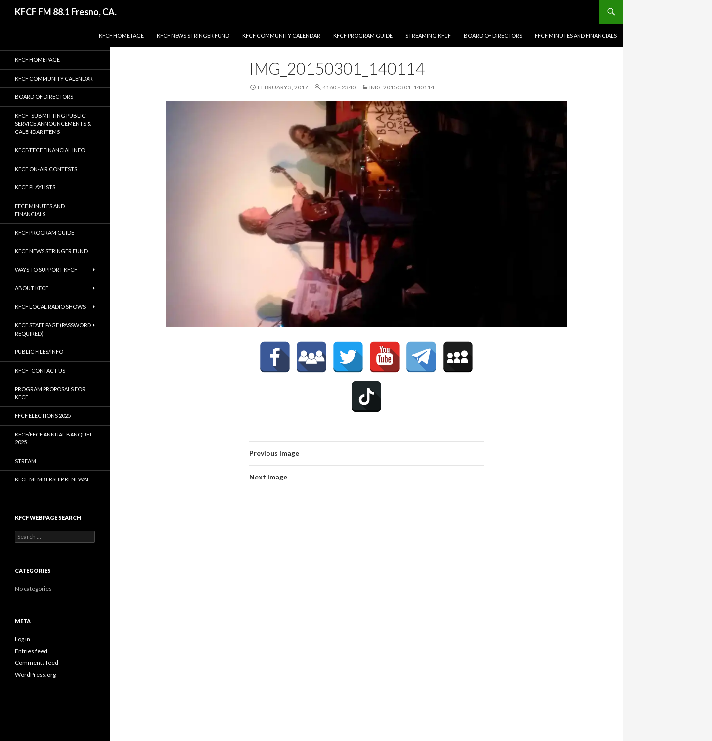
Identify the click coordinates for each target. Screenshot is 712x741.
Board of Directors (493, 35)
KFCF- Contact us (40, 370)
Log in (22, 639)
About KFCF (31, 288)
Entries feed (31, 650)
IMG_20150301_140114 (401, 87)
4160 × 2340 (339, 87)
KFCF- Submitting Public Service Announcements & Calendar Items (53, 123)
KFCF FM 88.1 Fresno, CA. (66, 11)
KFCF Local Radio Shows (50, 307)
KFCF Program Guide (363, 35)
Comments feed (36, 662)
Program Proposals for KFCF (50, 393)
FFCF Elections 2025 (43, 415)
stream (25, 461)
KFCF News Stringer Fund (193, 35)
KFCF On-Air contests (46, 169)
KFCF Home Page (121, 35)
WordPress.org (35, 674)
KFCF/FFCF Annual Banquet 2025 (53, 438)
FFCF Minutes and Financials (576, 35)
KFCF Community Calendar (281, 35)
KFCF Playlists (35, 187)
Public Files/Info (39, 352)
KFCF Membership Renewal (52, 479)
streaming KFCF (428, 35)
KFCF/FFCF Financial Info (50, 150)
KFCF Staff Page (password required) (53, 329)
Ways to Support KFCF (46, 269)
